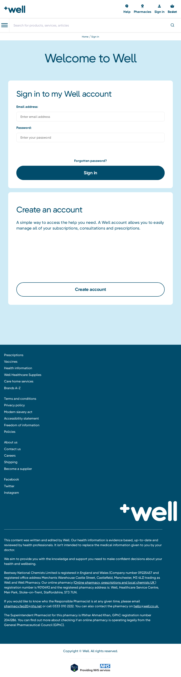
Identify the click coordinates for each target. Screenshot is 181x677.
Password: (23, 128)
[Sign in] (159, 9)
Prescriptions (13, 355)
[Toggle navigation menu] (4, 25)
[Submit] (172, 25)
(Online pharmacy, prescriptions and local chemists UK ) (115, 582)
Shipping (10, 462)
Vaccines (10, 361)
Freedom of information (21, 425)
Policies (9, 432)
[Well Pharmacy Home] (16, 9)
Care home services (18, 381)
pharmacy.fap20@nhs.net (23, 606)
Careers (10, 455)
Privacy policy (14, 405)
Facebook (11, 479)
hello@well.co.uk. (146, 606)
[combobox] (95, 25)
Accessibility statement (21, 418)
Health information (18, 368)
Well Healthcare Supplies (22, 375)
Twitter (9, 486)
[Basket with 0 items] (127, 9)
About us (10, 442)
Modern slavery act (18, 412)
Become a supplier (18, 469)
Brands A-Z (12, 388)
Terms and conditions (20, 399)
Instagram (11, 493)
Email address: (27, 107)
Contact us (12, 449)
